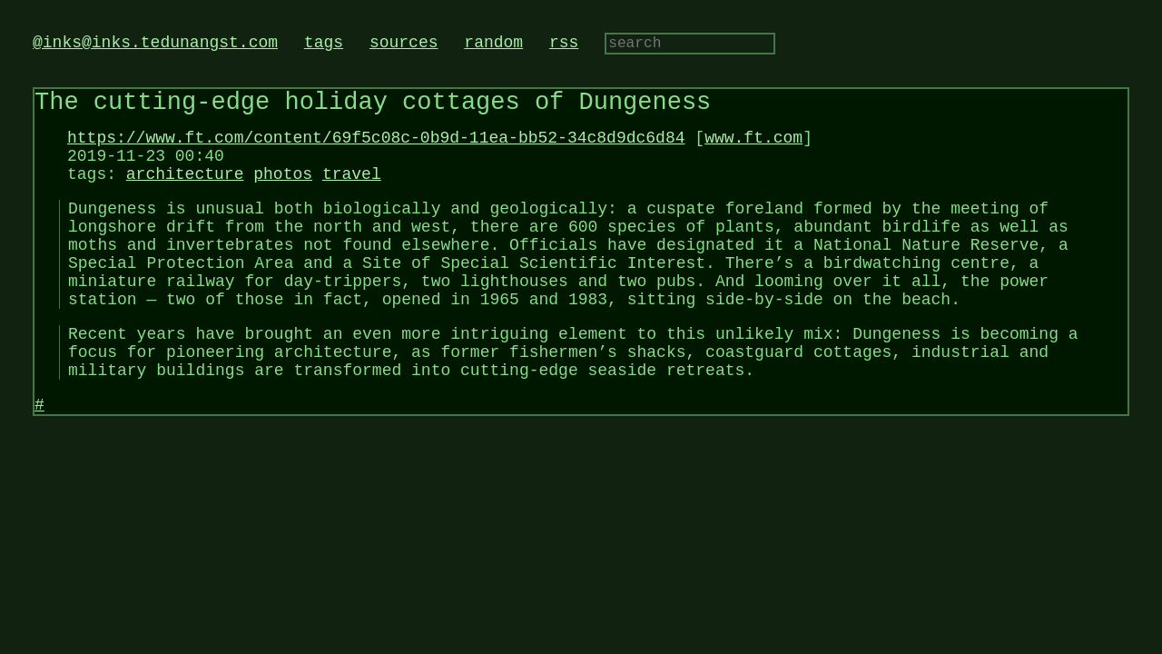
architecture (185, 193)
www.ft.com (753, 150)
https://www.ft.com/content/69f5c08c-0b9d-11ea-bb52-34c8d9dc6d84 (375, 150)
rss (563, 44)
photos (282, 193)
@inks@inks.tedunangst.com (155, 44)
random (493, 44)
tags (323, 44)
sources (403, 44)
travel (351, 193)
